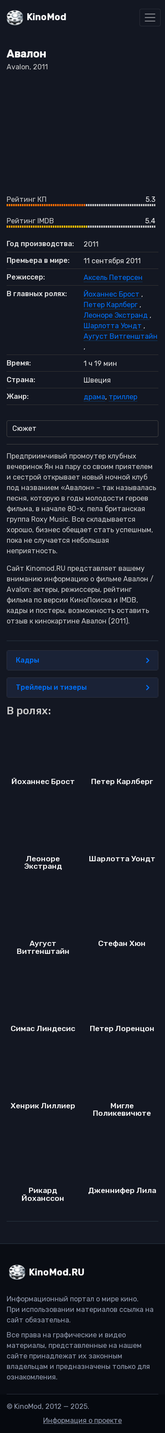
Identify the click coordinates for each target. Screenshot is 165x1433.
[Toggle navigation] (150, 17)
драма (94, 397)
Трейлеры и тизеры (82, 687)
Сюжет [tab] (24, 428)
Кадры (82, 660)
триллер (123, 397)
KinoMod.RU (56, 1272)
